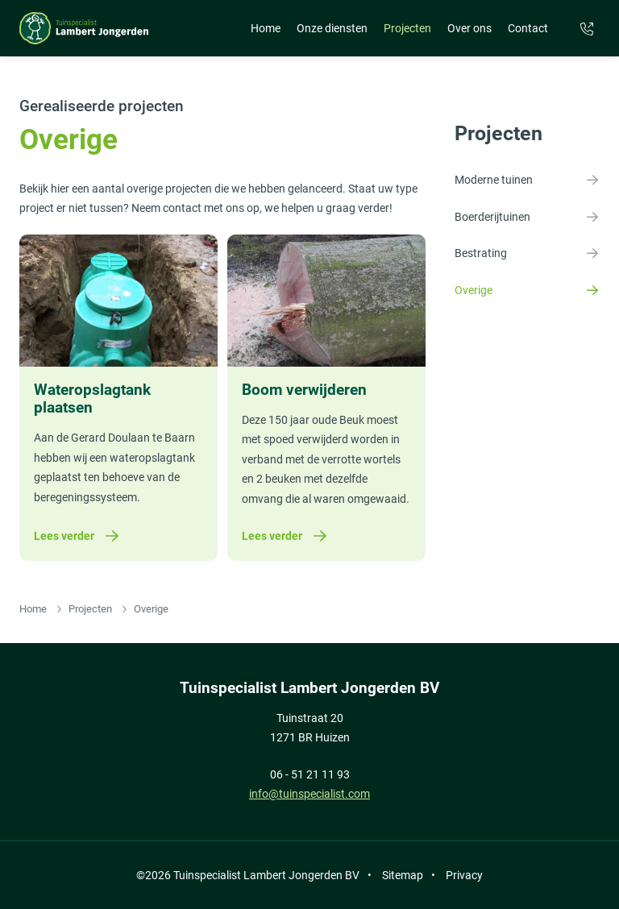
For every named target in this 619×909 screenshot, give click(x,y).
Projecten (407, 28)
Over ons (469, 28)
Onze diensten (332, 28)
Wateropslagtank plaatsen (92, 399)
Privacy (464, 875)
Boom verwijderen (304, 390)
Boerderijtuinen (527, 216)
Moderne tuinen (527, 179)
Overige (527, 290)
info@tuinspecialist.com (309, 793)
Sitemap (402, 875)
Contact (528, 28)
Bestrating (527, 253)
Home (265, 28)
